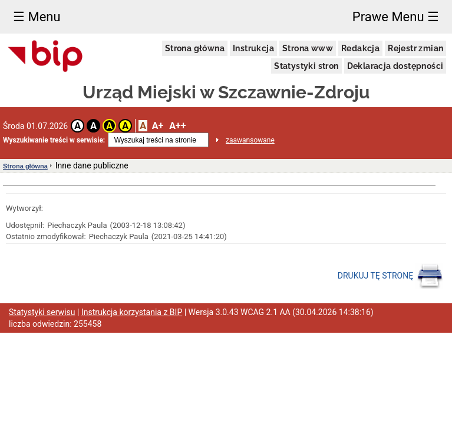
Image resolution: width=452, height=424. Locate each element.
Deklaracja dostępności (395, 66)
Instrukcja (253, 48)
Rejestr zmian (415, 48)
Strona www (307, 48)
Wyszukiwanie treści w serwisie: (54, 140)
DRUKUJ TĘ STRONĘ (390, 276)
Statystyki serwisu (42, 312)
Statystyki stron (306, 66)
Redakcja (360, 48)
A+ (157, 125)
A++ (177, 125)
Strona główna (195, 48)
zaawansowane (250, 140)
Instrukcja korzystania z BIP (131, 312)
